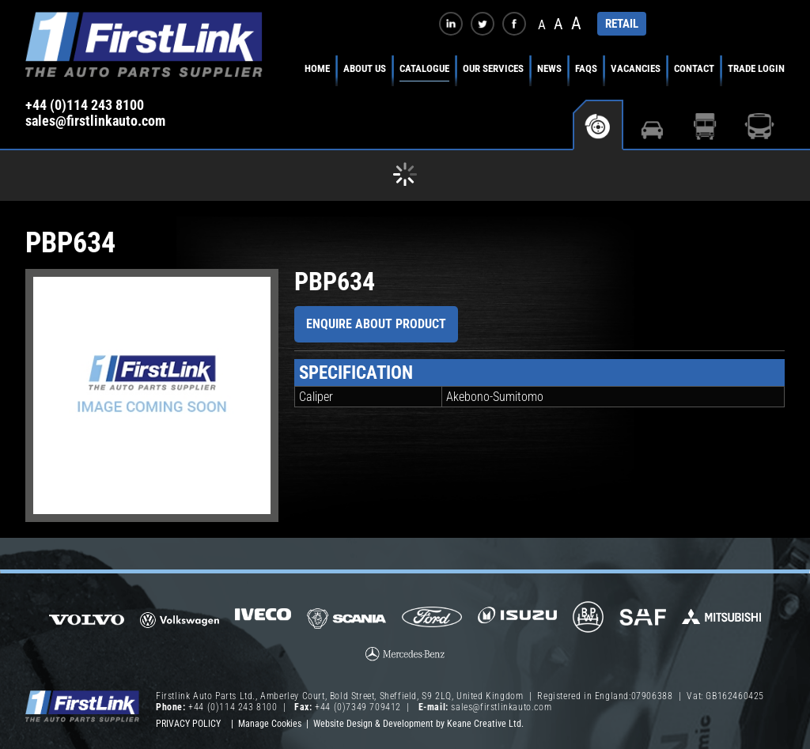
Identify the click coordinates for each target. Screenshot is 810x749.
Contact (694, 68)
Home (317, 68)
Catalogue (424, 68)
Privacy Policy (188, 723)
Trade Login (756, 68)
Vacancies (635, 68)
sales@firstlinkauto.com (95, 121)
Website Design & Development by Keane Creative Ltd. (418, 723)
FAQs (586, 68)
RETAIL (621, 24)
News (549, 68)
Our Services (493, 68)
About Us (364, 68)
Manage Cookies (269, 723)
